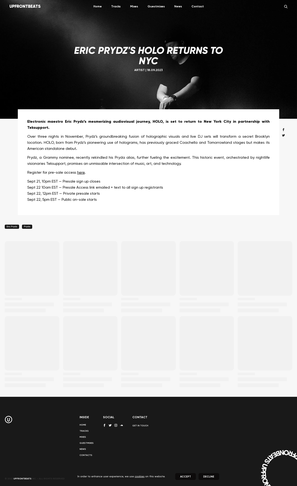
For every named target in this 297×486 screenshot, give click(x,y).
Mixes (134, 6)
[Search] (286, 6)
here (81, 173)
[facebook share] (283, 129)
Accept (185, 476)
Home (97, 6)
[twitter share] (283, 135)
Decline (208, 476)
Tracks (116, 6)
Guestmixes (156, 6)
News (178, 6)
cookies (140, 476)
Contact (197, 6)
